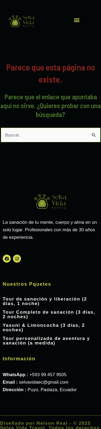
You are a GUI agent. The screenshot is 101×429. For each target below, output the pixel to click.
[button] (76, 20)
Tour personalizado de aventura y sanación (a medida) (46, 341)
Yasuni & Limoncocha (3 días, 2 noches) (44, 327)
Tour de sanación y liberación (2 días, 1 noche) (45, 301)
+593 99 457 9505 (48, 374)
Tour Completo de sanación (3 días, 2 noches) (49, 314)
